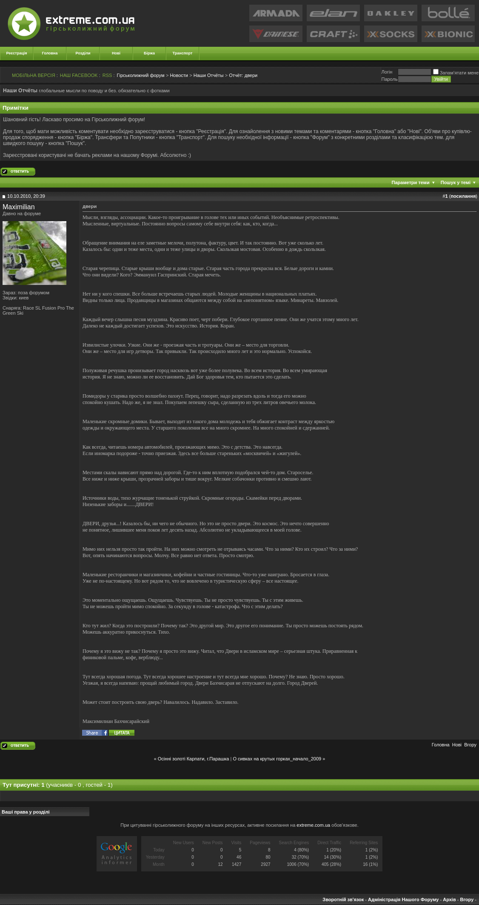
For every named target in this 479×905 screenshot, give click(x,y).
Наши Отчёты (208, 75)
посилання (463, 196)
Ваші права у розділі (26, 811)
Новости (179, 75)
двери (243, 75)
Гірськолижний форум (141, 75)
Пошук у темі (455, 182)
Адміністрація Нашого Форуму (403, 899)
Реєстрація (16, 53)
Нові (116, 53)
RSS (107, 75)
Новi (457, 744)
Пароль (389, 79)
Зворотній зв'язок (343, 899)
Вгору (470, 744)
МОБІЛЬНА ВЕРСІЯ (33, 75)
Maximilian (19, 207)
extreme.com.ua (313, 825)
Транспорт (183, 53)
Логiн (386, 71)
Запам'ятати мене (456, 72)
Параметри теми (411, 182)
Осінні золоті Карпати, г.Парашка (193, 758)
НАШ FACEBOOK (79, 75)
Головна (50, 53)
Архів (449, 899)
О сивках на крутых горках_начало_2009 (277, 758)
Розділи (82, 53)
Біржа (149, 53)
